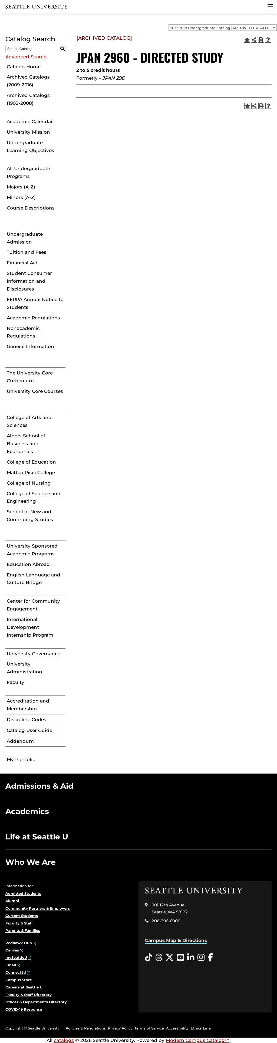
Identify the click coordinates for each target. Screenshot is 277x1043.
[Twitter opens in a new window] (170, 957)
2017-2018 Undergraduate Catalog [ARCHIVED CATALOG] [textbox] (221, 28)
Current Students (21, 915)
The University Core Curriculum (30, 376)
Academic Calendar (30, 121)
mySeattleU (16, 957)
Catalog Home (24, 66)
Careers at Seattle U (23, 987)
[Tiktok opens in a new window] (148, 957)
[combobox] (223, 27)
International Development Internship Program (30, 627)
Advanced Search (26, 56)
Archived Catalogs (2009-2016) (28, 80)
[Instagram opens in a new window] (201, 957)
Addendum (20, 741)
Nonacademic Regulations (23, 332)
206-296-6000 (166, 920)
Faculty (15, 682)
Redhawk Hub (18, 943)
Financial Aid (22, 262)
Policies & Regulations (86, 1028)
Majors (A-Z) (21, 187)
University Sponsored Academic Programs (32, 549)
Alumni (12, 901)
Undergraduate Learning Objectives (30, 146)
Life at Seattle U (36, 836)
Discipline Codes (26, 719)
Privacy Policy (120, 1028)
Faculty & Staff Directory (28, 995)
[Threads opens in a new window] (158, 957)
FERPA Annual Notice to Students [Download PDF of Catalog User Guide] (35, 303)
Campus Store (18, 980)
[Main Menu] (270, 6)
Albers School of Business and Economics (26, 443)
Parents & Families (22, 930)
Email (10, 965)
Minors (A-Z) (21, 197)
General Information (30, 346)
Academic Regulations (33, 317)
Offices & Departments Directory (36, 1002)
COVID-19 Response (23, 1009)
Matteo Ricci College (31, 472)
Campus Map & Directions (176, 940)
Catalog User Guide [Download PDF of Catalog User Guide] (29, 730)
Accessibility (177, 1028)
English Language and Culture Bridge (33, 578)
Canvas (12, 950)
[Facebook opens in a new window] (210, 957)
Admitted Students (23, 893)
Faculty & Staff (19, 923)
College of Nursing (29, 483)
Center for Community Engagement (33, 605)
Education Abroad (28, 564)
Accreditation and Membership (28, 704)
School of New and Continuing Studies (30, 515)
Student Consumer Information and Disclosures (29, 281)
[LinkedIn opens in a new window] (190, 957)
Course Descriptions (31, 208)
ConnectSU (15, 972)
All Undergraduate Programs (28, 172)
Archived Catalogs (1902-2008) (28, 99)
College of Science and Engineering (34, 497)
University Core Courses (35, 391)
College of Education (31, 462)
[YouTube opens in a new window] (180, 957)
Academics (27, 811)
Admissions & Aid (39, 786)
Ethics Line (201, 1028)
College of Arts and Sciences (29, 421)
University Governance (33, 653)
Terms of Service (149, 1028)
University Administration (24, 667)
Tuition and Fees (26, 252)
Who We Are (30, 862)
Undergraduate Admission (25, 238)
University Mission (28, 132)
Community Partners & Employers (37, 908)
